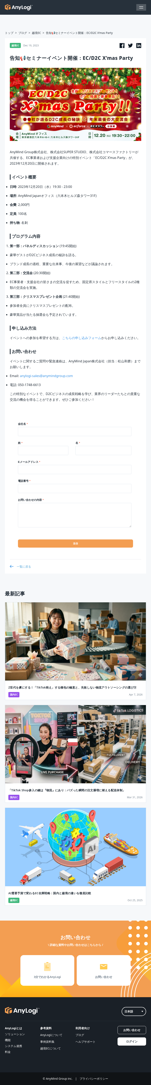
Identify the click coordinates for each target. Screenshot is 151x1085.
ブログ (22, 33)
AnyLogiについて (51, 1035)
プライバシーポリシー (94, 1079)
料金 (8, 1052)
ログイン (132, 1041)
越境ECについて (50, 1048)
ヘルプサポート (85, 1042)
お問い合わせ (131, 1030)
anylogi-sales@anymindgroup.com (46, 376)
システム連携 (13, 1046)
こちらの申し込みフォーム (81, 338)
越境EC (36, 33)
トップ (9, 33)
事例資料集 (47, 1042)
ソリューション (15, 1034)
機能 (8, 1040)
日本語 (133, 1011)
